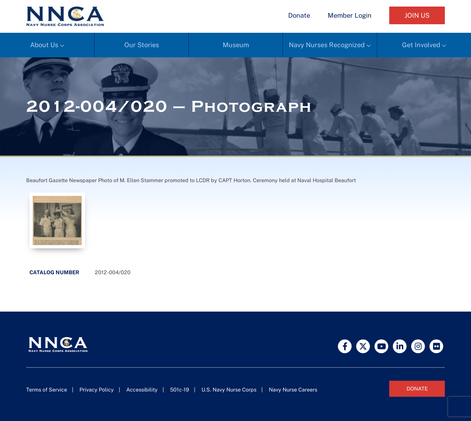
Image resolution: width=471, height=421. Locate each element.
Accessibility (142, 390)
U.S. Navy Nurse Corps (228, 390)
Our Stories (141, 45)
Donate (299, 15)
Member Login (350, 15)
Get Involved (421, 45)
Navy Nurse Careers (293, 390)
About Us (44, 45)
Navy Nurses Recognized (327, 45)
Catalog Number (54, 272)
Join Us (417, 15)
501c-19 (179, 390)
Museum (236, 45)
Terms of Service (46, 390)
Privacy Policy (96, 390)
